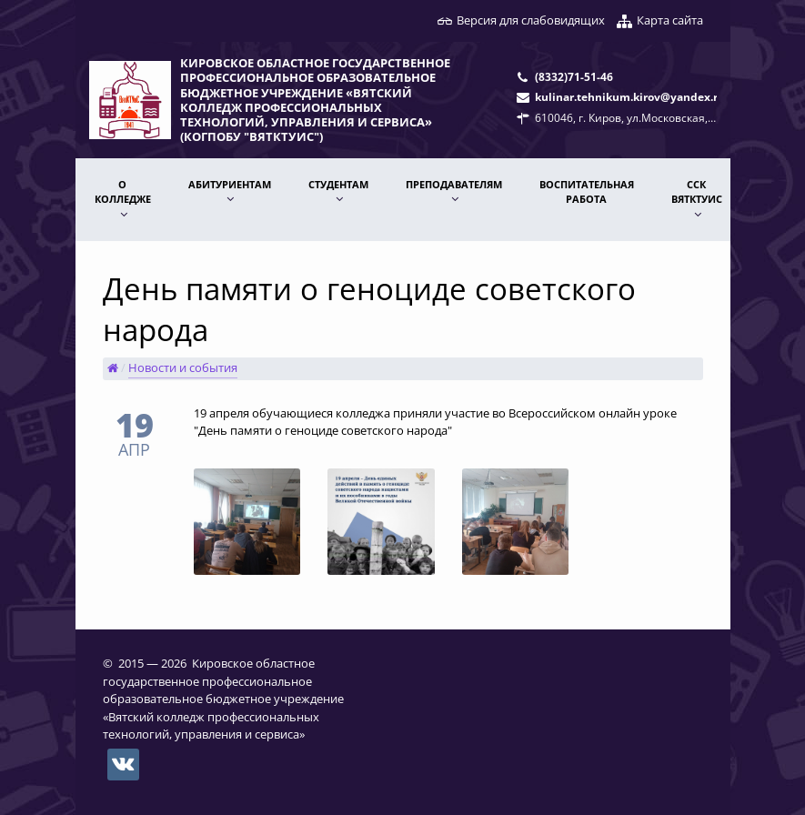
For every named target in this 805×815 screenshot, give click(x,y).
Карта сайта (670, 20)
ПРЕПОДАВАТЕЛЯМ (454, 184)
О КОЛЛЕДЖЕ (123, 191)
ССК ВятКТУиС (696, 191)
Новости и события (182, 367)
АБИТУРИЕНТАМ (229, 184)
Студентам (338, 184)
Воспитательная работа (586, 191)
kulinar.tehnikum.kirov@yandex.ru (630, 96)
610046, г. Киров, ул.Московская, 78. (630, 117)
